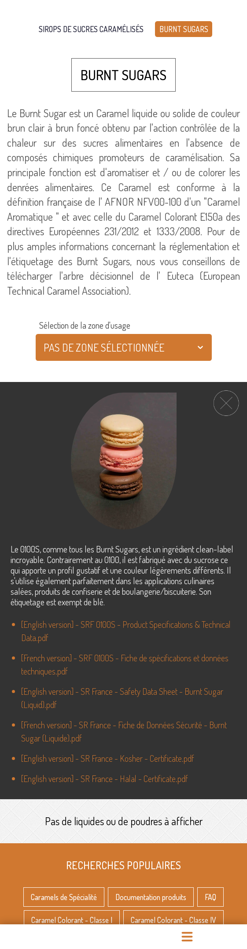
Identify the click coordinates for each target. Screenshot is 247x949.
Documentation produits (150, 892)
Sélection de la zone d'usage (84, 325)
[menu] (187, 936)
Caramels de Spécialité (64, 892)
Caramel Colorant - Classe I (71, 916)
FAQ (210, 892)
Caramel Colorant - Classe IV (173, 916)
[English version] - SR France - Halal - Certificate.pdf (104, 778)
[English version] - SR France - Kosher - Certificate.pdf (107, 758)
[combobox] (45, 347)
